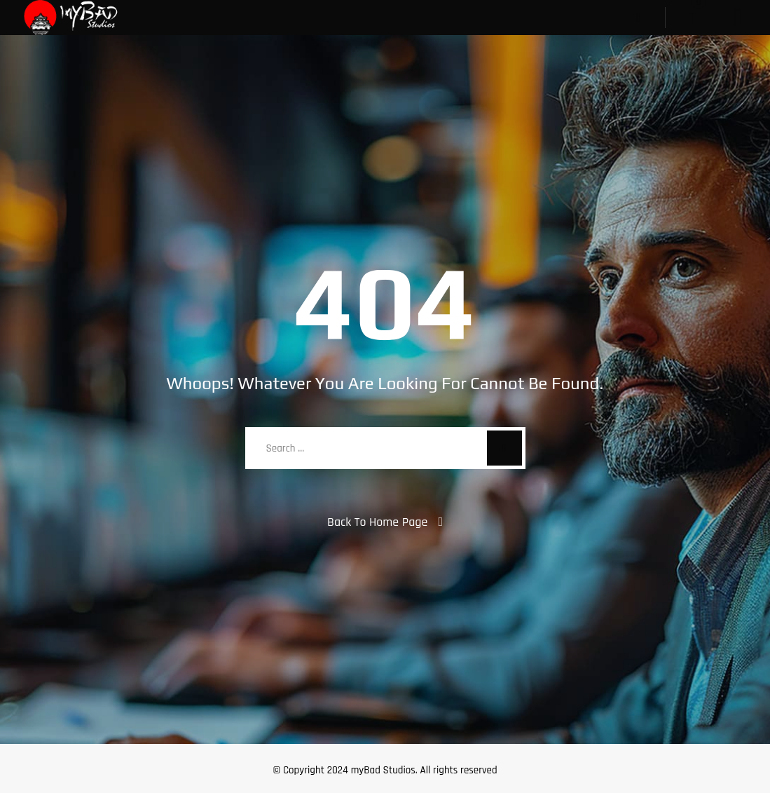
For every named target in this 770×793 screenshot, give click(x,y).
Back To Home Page (377, 522)
